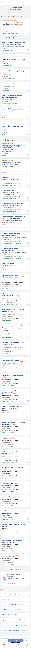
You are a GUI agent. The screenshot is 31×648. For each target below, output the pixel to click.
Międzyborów (7, 222)
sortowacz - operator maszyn (12, 467)
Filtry (15, 640)
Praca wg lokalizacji (5, 638)
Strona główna (4, 645)
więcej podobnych (15, 569)
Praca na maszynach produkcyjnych (9, 392)
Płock (5, 31)
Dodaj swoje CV (12, 583)
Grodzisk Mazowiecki (9, 318)
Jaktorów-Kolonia (8, 267)
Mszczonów (7, 444)
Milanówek (6, 351)
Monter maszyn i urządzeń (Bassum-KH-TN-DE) (11, 295)
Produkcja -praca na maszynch (12, 375)
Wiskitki (6, 153)
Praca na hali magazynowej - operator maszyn (12, 407)
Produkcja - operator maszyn (12, 511)
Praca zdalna (15, 638)
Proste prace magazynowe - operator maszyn (12, 541)
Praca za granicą (24, 638)
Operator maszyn (8, 483)
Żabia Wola (6, 286)
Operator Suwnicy (8, 497)
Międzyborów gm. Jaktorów (11, 183)
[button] (28, 32)
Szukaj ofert (11, 645)
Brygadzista (6, 438)
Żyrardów (6, 302)
